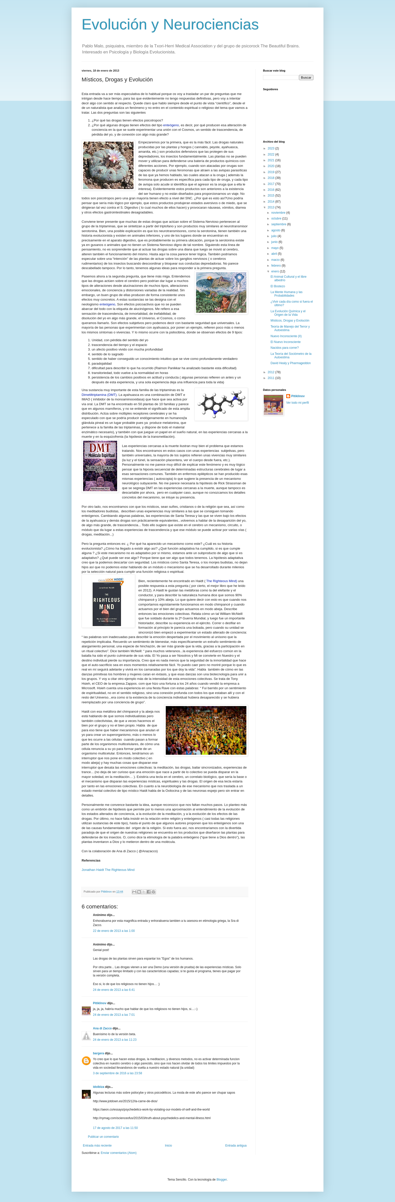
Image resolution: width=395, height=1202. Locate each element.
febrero (276, 265)
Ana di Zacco (102, 1028)
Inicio (168, 1145)
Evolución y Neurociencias (170, 24)
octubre (276, 218)
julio (274, 236)
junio (275, 242)
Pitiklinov (99, 1003)
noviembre (278, 212)
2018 (271, 178)
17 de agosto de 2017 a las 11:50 (115, 1128)
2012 (271, 372)
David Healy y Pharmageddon (291, 363)
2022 (271, 154)
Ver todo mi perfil (297, 402)
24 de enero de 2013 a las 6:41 (114, 990)
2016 (271, 190)
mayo (275, 248)
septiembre (279, 224)
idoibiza (98, 1087)
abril (274, 254)
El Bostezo (278, 286)
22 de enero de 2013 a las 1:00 (114, 931)
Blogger (221, 1179)
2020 (271, 166)
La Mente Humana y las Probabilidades (287, 293)
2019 (271, 172)
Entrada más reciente (97, 1145)
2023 (271, 148)
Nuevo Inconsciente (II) (286, 336)
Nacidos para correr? (285, 348)
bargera (98, 1053)
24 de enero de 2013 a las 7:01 (114, 1015)
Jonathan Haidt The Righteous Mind (108, 870)
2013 (271, 207)
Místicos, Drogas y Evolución (290, 320)
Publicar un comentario (103, 1136)
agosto (276, 230)
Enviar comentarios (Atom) (119, 1153)
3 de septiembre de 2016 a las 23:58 (117, 1073)
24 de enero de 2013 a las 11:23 (115, 1039)
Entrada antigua (236, 1145)
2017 (271, 184)
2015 (271, 195)
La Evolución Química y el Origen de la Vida (288, 313)
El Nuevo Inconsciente (286, 342)
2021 (271, 160)
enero (275, 271)
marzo (276, 260)
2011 (271, 378)
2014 (271, 201)
